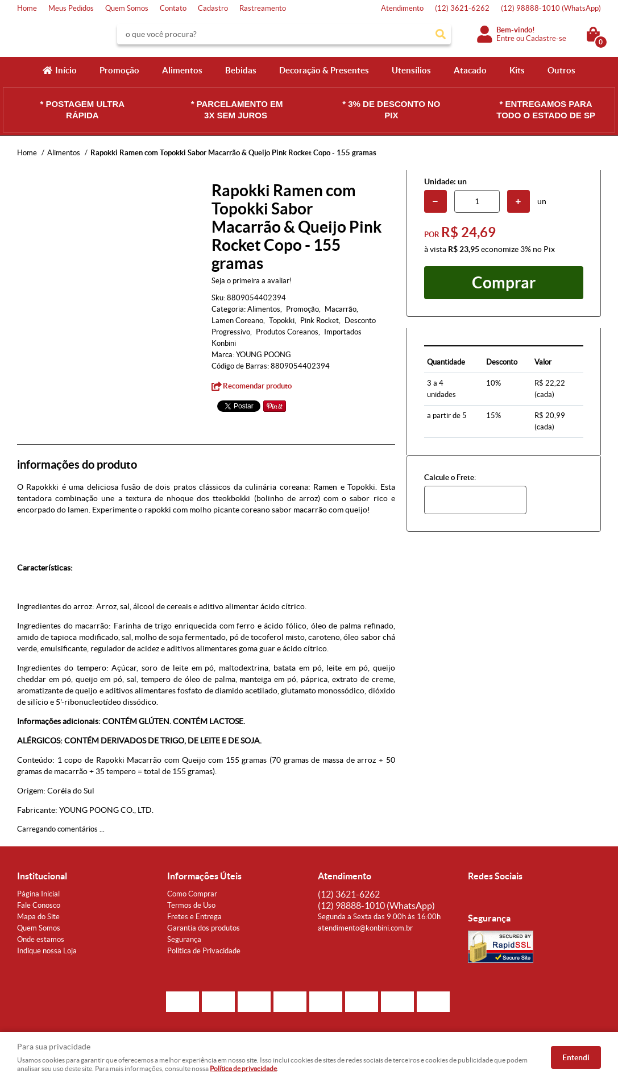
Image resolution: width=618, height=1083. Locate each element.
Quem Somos (126, 8)
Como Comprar (192, 894)
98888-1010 (551, 8)
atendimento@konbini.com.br (365, 928)
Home (27, 8)
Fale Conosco (38, 905)
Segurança (184, 939)
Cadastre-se (546, 38)
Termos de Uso (191, 905)
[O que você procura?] (440, 34)
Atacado (470, 70)
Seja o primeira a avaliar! (251, 280)
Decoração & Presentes (324, 70)
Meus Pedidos (71, 8)
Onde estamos (40, 939)
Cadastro (213, 8)
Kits (517, 70)
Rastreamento (262, 8)
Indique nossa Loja (47, 950)
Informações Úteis (204, 876)
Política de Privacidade (203, 950)
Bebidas (240, 70)
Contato (173, 8)
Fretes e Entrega (194, 916)
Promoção (119, 70)
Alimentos (182, 70)
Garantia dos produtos (203, 928)
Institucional (42, 876)
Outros (561, 70)
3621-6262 (462, 8)
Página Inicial (38, 894)
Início (66, 70)
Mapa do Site (38, 916)
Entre (505, 38)
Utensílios (411, 70)
